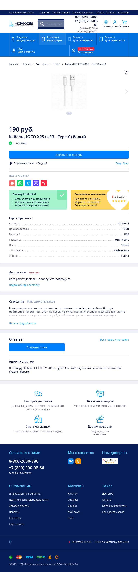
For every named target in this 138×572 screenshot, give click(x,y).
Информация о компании (25, 493)
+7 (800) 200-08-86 (86, 23)
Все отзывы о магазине (114, 339)
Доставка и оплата (83, 12)
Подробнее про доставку (24, 285)
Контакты (123, 12)
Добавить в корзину (69, 154)
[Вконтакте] (71, 463)
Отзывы (111, 12)
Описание (17, 301)
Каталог (73, 493)
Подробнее (122, 163)
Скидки (100, 12)
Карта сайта (16, 524)
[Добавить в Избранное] (126, 72)
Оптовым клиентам (114, 506)
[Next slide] (127, 91)
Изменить (34, 272)
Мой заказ (74, 512)
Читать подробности (22, 323)
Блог (70, 518)
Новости (14, 512)
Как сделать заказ (41, 301)
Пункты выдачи (61, 12)
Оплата (106, 499)
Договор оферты (19, 506)
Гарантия (45, 12)
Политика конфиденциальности (29, 499)
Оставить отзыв (36, 347)
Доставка (107, 493)
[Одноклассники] (78, 463)
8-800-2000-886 (86, 17)
